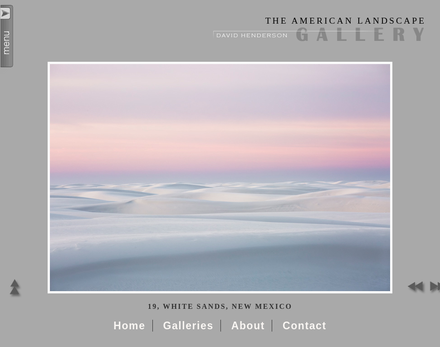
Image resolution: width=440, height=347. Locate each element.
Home (129, 326)
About (248, 326)
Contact (305, 326)
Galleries (188, 326)
